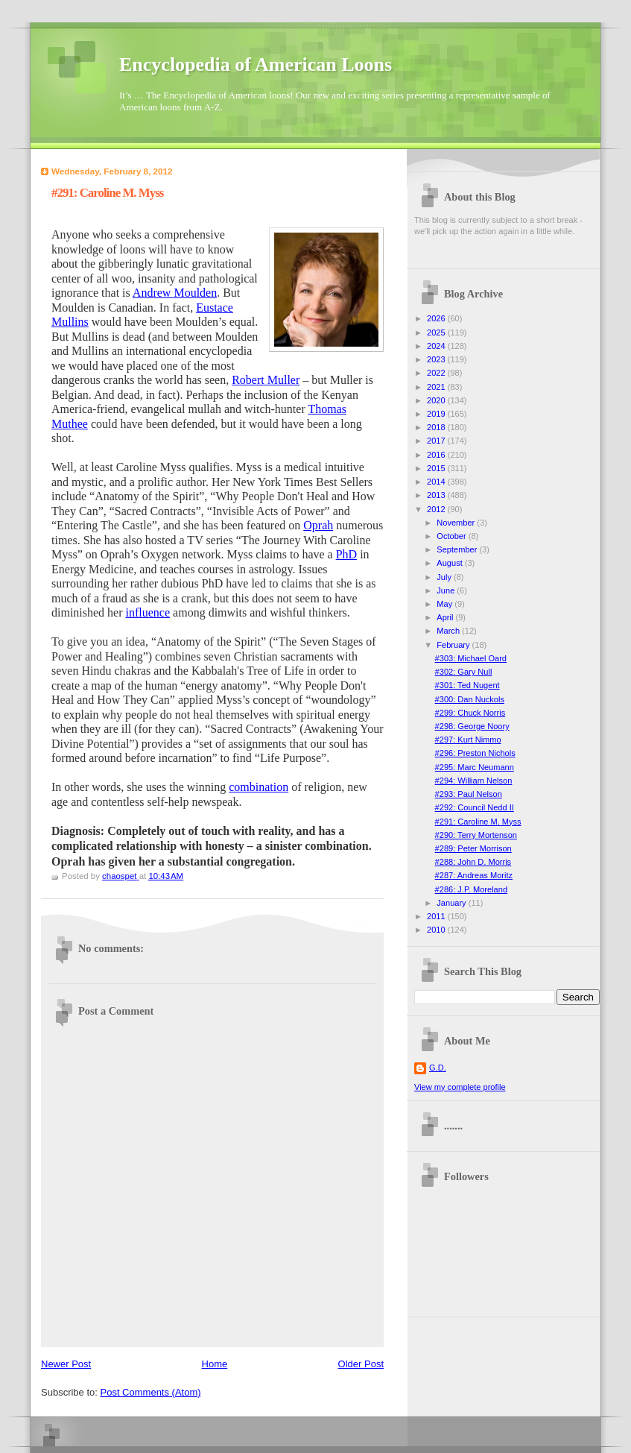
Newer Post (66, 1364)
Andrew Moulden (175, 292)
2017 (437, 440)
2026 (437, 318)
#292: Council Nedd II (474, 807)
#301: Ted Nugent (467, 685)
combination (258, 787)
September (458, 549)
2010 (437, 929)
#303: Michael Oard (471, 658)
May (445, 603)
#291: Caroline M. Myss (478, 821)
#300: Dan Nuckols (469, 699)
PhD (346, 554)
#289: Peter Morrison (473, 848)
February (454, 644)
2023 (437, 359)
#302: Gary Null (463, 671)
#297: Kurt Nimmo (468, 739)
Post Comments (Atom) (151, 1392)
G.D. (437, 1067)
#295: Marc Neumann (474, 767)
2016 (437, 454)
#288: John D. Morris (473, 861)
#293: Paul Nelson (468, 793)
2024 (437, 345)
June (447, 590)
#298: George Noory (472, 726)
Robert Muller (265, 380)
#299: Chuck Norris (470, 712)
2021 (437, 386)
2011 (437, 916)
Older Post (361, 1364)
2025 (437, 332)
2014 (437, 481)
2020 (437, 400)
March (449, 630)
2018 (437, 427)
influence (148, 612)
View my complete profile (460, 1086)
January (452, 902)
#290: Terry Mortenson (476, 834)
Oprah (318, 525)
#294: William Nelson (474, 780)
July (445, 577)
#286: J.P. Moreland (471, 889)
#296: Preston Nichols (475, 752)
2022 (437, 372)
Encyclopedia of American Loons (255, 64)
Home (215, 1364)
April (446, 617)
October (452, 536)
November (457, 522)
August (450, 562)
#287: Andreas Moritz (474, 875)
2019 (437, 413)
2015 (437, 468)
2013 (437, 495)
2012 (437, 509)
